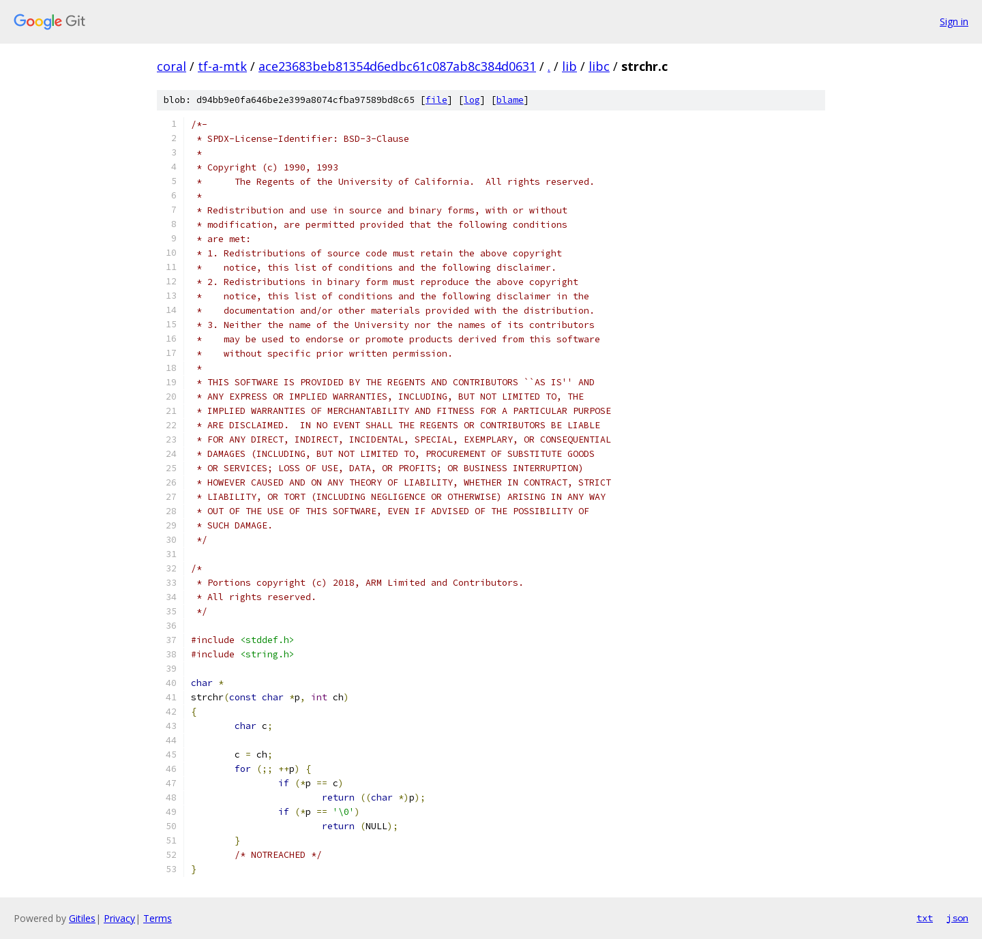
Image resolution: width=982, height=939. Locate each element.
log (472, 100)
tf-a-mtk (222, 66)
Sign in (954, 21)
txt (925, 918)
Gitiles (82, 918)
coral (171, 66)
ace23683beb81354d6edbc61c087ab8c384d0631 (397, 66)
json (957, 918)
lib (569, 66)
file (436, 100)
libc (599, 66)
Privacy (119, 918)
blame (510, 100)
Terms (157, 918)
